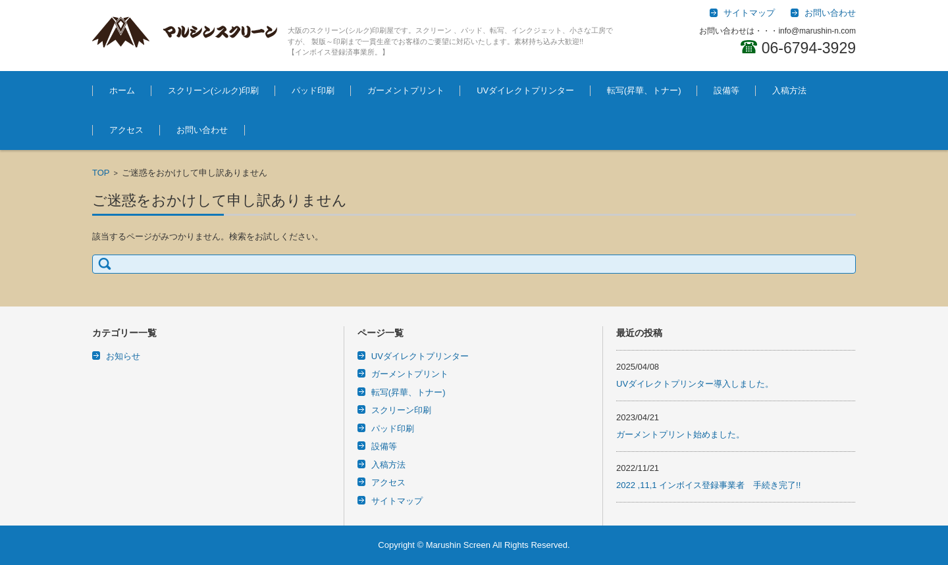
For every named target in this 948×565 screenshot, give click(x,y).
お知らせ (123, 356)
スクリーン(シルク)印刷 (213, 90)
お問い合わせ (202, 130)
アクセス (126, 130)
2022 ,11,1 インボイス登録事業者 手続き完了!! (708, 485)
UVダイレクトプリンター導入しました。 (695, 384)
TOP (101, 173)
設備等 (726, 90)
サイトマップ (397, 501)
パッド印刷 (313, 90)
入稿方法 (789, 90)
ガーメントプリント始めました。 (680, 434)
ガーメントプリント (405, 90)
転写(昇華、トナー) (644, 90)
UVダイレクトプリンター (525, 90)
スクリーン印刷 (401, 410)
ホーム (122, 90)
